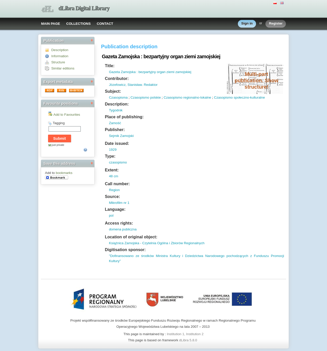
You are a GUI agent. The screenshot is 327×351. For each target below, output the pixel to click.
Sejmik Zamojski (121, 136)
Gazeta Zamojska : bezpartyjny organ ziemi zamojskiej (150, 72)
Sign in (247, 24)
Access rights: (119, 223)
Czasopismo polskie (146, 97)
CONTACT (105, 24)
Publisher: (115, 129)
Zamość (115, 123)
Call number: (117, 184)
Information (59, 56)
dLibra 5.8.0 (188, 340)
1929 (112, 149)
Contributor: (117, 78)
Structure (58, 62)
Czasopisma (118, 97)
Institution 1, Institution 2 (185, 334)
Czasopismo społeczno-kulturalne (239, 97)
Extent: (112, 170)
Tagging (59, 123)
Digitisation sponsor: (125, 250)
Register (276, 24)
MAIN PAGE (50, 24)
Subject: (113, 91)
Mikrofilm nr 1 (119, 203)
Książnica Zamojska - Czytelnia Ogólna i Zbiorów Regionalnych (156, 243)
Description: (117, 104)
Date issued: (117, 143)
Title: (109, 66)
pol (111, 215)
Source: (112, 196)
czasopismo (118, 162)
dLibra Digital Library (83, 8)
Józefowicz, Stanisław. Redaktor (133, 85)
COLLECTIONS (78, 24)
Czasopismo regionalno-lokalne (187, 97)
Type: (110, 156)
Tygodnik (115, 110)
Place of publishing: (124, 117)
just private (58, 145)
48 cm (113, 176)
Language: (115, 209)
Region (114, 190)
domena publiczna (122, 229)
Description (59, 50)
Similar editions (62, 68)
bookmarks (64, 173)
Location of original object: (131, 237)
